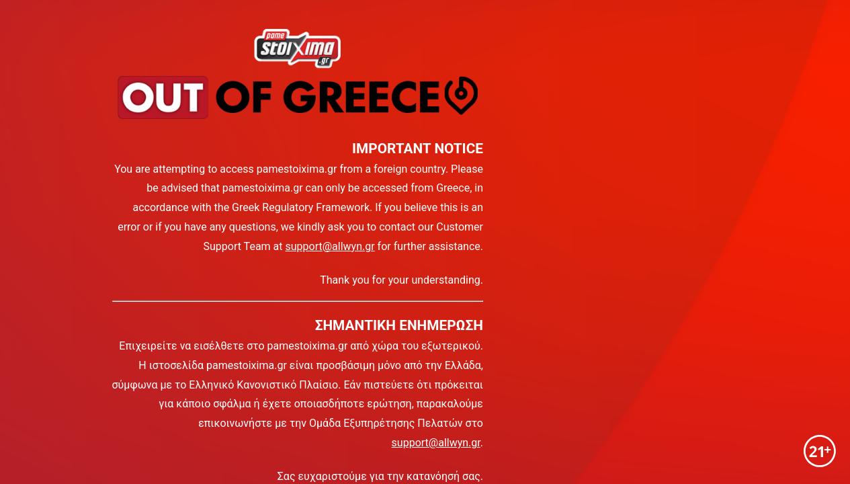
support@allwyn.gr (329, 246)
